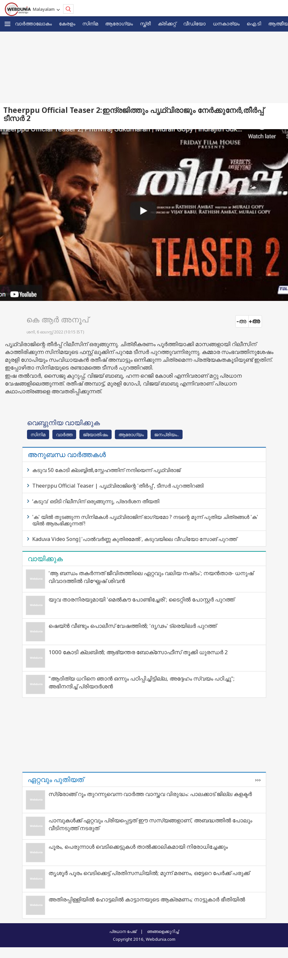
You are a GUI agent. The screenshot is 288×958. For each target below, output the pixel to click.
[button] (7, 24)
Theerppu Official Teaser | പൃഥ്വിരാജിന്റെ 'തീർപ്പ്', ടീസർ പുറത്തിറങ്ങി (117, 485)
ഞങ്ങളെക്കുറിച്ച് (163, 931)
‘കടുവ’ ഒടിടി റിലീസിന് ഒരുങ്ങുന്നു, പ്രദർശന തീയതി (95, 501)
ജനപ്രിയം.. (166, 434)
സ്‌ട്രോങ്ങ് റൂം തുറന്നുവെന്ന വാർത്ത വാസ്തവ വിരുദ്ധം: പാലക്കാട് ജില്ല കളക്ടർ (150, 794)
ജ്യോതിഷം (95, 434)
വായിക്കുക (45, 558)
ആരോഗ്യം (119, 23)
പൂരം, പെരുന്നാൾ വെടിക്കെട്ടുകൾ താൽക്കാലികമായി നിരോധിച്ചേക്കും (138, 846)
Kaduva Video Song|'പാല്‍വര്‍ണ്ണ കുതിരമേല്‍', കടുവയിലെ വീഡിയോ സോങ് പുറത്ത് (134, 539)
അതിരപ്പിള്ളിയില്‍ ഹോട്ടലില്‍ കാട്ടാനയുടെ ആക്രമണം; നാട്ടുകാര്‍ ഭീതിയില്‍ (146, 899)
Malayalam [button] (45, 9)
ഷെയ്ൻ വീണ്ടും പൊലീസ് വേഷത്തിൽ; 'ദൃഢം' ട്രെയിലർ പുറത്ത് (132, 625)
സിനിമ (90, 23)
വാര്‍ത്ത (64, 434)
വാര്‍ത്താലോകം (33, 23)
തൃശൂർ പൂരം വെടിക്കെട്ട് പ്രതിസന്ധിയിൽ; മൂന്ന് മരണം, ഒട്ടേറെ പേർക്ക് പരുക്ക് (149, 873)
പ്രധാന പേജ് (122, 931)
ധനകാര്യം (226, 23)
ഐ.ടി (254, 23)
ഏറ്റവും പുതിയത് (56, 779)
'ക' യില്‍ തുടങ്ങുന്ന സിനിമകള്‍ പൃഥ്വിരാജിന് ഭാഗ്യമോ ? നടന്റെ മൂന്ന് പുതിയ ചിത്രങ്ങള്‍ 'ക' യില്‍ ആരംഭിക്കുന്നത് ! (145, 520)
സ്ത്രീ (145, 23)
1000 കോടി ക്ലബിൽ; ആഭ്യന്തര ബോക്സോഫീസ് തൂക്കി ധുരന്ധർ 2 (138, 652)
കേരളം (67, 23)
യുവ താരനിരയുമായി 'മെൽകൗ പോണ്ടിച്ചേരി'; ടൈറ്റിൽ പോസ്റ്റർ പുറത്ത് (141, 599)
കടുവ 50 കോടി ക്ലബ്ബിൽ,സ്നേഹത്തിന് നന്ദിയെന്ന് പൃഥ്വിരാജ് (106, 470)
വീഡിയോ (194, 23)
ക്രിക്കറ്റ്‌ (167, 23)
